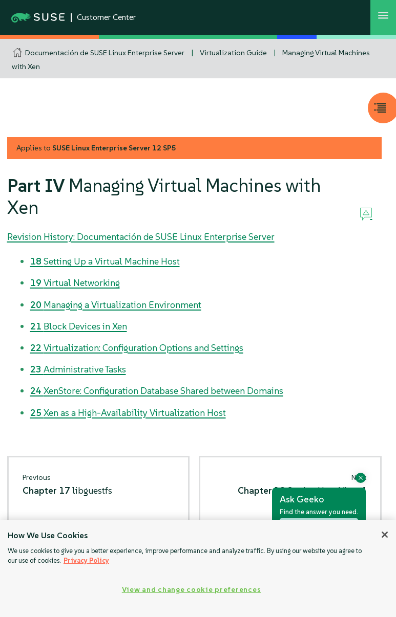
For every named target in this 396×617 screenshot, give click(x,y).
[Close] (384, 534)
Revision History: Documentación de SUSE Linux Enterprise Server (141, 237)
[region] (198, 568)
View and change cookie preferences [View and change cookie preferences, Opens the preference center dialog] (191, 589)
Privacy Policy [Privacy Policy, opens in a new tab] (86, 560)
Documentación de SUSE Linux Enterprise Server (104, 52)
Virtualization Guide (233, 52)
